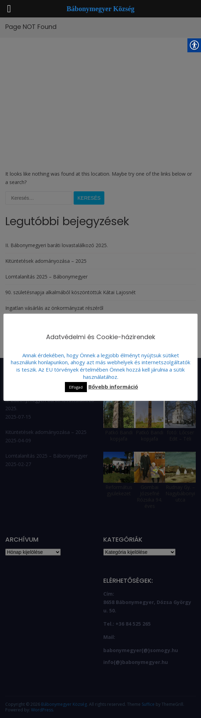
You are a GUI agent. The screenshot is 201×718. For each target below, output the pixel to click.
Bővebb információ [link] (113, 386)
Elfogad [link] (76, 387)
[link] (101, 9)
